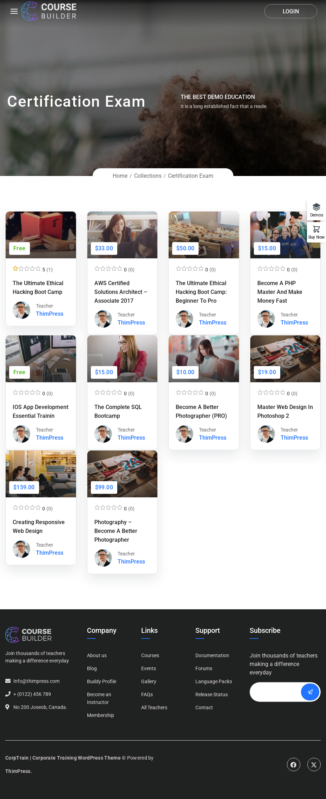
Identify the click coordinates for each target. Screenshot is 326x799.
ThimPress (49, 313)
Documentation (212, 655)
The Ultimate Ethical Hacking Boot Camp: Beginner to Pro (201, 292)
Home (120, 175)
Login (291, 11)
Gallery (148, 681)
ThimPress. (18, 771)
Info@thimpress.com (36, 681)
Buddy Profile (101, 681)
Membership (100, 715)
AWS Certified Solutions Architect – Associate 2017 (120, 292)
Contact (204, 707)
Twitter (314, 764)
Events (148, 668)
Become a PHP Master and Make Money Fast (279, 292)
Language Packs (213, 681)
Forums (203, 668)
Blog (92, 668)
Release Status (211, 694)
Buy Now (316, 237)
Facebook (293, 764)
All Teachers (154, 707)
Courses (150, 655)
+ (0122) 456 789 (32, 694)
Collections (148, 175)
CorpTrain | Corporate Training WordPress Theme (63, 758)
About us (97, 655)
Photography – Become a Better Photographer (115, 531)
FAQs (147, 694)
